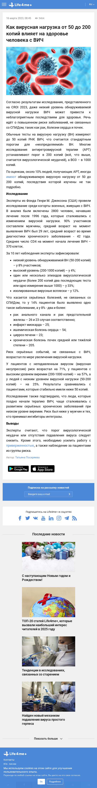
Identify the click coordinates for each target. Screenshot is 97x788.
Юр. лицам (10, 764)
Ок (41, 781)
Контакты (9, 759)
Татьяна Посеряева (27, 457)
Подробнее (55, 781)
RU (92, 4)
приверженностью (20, 445)
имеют (11, 177)
